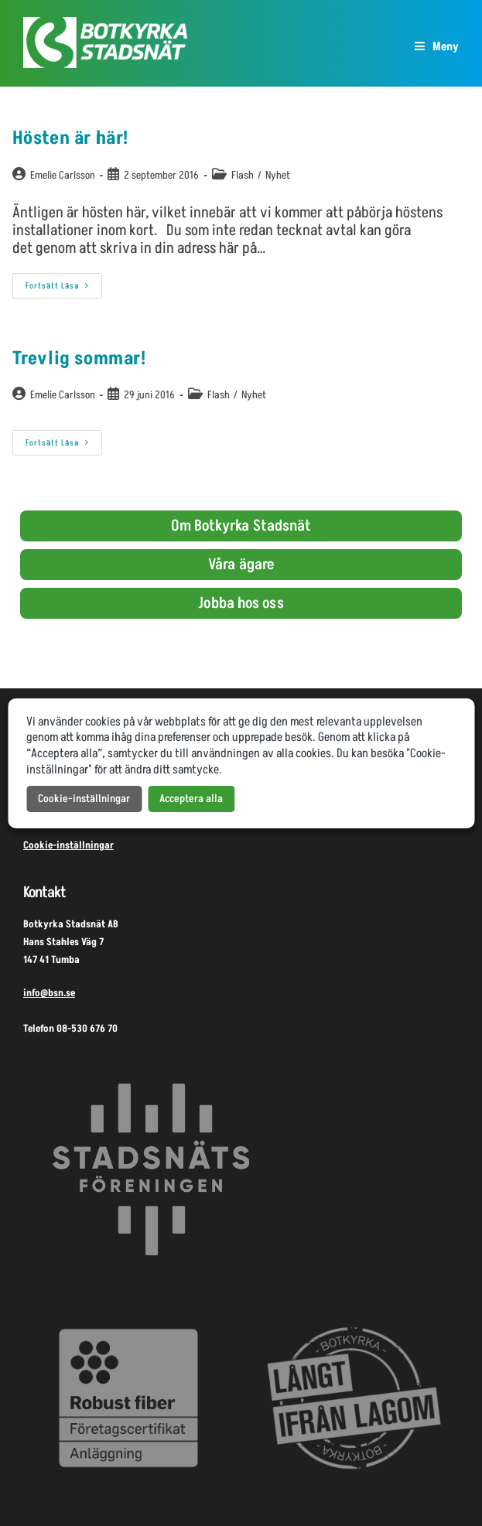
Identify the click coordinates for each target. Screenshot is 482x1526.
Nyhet (277, 175)
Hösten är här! (70, 138)
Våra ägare (241, 564)
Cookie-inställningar (68, 845)
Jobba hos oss (240, 603)
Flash (242, 175)
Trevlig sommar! (79, 358)
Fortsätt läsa (64, 282)
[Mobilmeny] (437, 47)
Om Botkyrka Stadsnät (241, 526)
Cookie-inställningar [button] (84, 798)
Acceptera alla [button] (191, 798)
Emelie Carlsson (62, 175)
